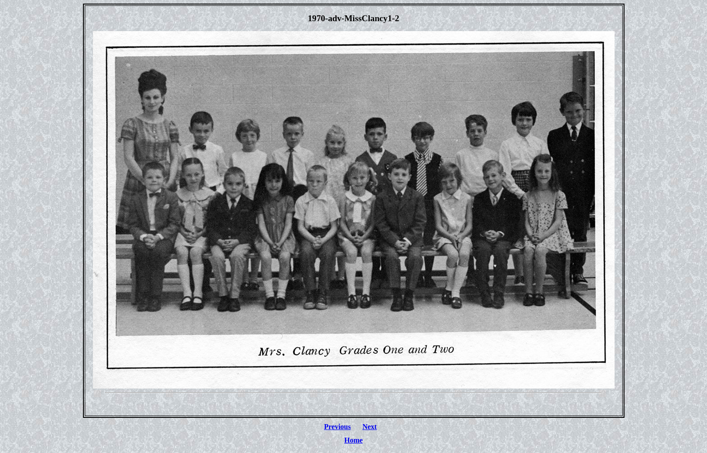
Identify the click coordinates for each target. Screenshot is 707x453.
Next (370, 426)
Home (353, 440)
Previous (337, 426)
